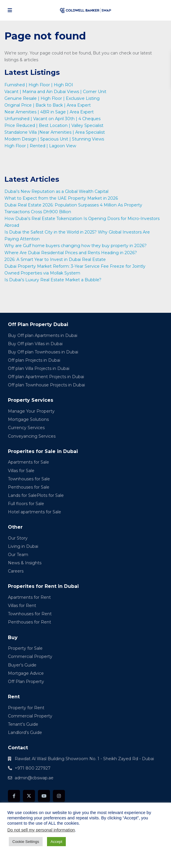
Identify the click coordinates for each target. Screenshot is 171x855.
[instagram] (59, 796)
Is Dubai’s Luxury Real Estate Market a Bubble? (53, 279)
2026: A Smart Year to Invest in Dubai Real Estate (55, 259)
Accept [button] (56, 841)
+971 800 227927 (33, 768)
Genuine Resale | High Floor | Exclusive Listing (52, 98)
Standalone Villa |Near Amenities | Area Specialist (54, 132)
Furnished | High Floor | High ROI (38, 84)
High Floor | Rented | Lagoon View (41, 145)
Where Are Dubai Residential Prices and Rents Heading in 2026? (71, 252)
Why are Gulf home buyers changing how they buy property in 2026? (76, 245)
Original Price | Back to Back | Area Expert (47, 105)
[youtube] (44, 796)
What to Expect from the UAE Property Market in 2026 (61, 198)
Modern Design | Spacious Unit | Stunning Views (54, 139)
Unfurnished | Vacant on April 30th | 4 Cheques (52, 118)
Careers (16, 571)
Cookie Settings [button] (25, 841)
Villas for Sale (21, 470)
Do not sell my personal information (41, 830)
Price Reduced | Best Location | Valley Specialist (53, 125)
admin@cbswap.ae (34, 777)
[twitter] (29, 796)
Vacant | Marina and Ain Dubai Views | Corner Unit (55, 91)
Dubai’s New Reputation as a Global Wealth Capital (57, 191)
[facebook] (14, 796)
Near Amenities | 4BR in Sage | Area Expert (49, 112)
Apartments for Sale (28, 462)
